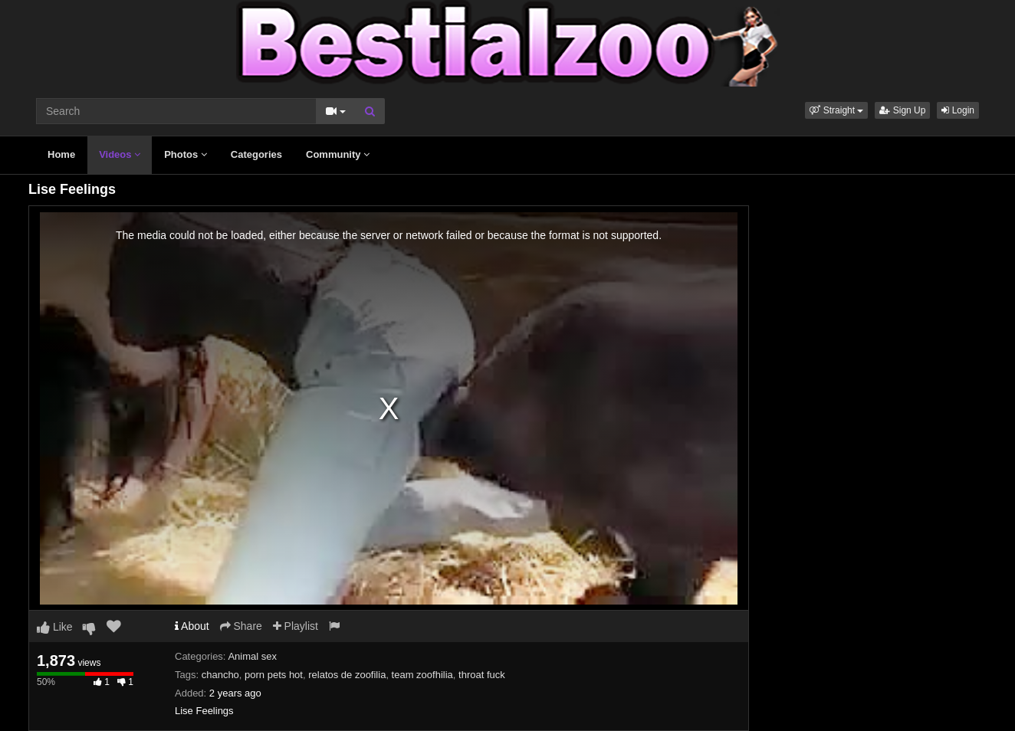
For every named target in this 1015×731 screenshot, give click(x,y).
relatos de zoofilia (347, 674)
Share (241, 626)
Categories (256, 154)
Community (338, 154)
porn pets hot (274, 674)
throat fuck (481, 674)
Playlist (295, 626)
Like (55, 627)
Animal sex (252, 656)
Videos (119, 154)
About (192, 626)
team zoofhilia (422, 674)
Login (957, 110)
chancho (220, 674)
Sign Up (902, 110)
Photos (185, 154)
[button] (836, 110)
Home (61, 154)
